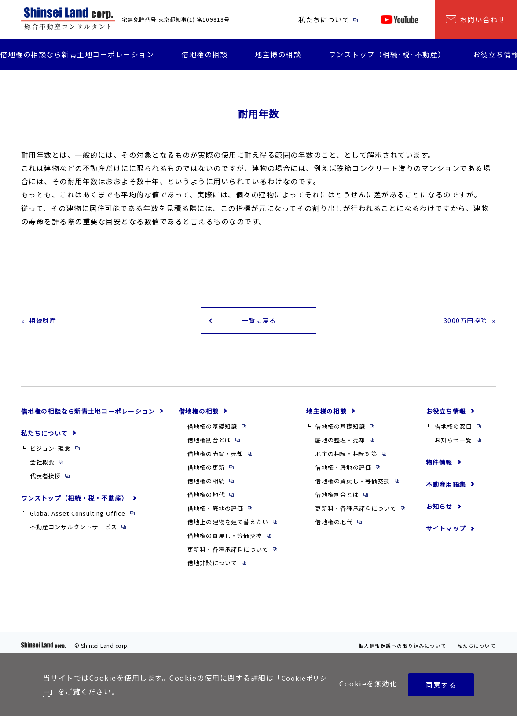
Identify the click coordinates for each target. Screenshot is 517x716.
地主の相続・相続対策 (346, 457)
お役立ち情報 (446, 415)
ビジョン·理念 (50, 452)
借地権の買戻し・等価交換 (224, 540)
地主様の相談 (278, 54)
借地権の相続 (206, 485)
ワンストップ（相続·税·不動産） (387, 54)
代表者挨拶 (45, 479)
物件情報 (439, 466)
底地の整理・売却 (340, 444)
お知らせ (439, 510)
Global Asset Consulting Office (78, 517)
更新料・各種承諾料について (227, 553)
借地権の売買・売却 (215, 457)
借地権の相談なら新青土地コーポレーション (77, 54)
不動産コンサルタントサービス (73, 531)
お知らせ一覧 (453, 444)
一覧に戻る (258, 322)
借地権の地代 (206, 498)
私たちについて (323, 19)
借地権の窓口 (453, 430)
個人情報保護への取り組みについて (396, 649)
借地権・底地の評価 (215, 512)
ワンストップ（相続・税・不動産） (74, 501)
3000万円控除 (463, 322)
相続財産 (44, 322)
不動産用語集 (446, 488)
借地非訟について (212, 567)
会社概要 (42, 466)
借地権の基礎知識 (212, 430)
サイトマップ (446, 532)
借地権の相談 (204, 54)
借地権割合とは (209, 444)
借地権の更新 (206, 471)
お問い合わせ (483, 19)
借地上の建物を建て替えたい (227, 526)
